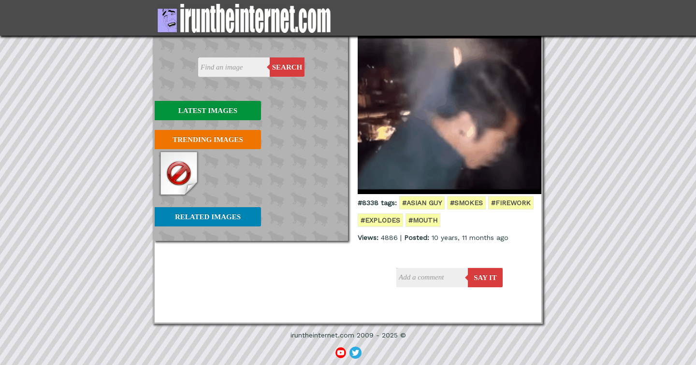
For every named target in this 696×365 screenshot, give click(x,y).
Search (287, 67)
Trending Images (208, 139)
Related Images (208, 217)
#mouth (422, 220)
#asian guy (422, 203)
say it (485, 277)
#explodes (380, 220)
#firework (511, 203)
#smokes (466, 203)
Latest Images (207, 110)
